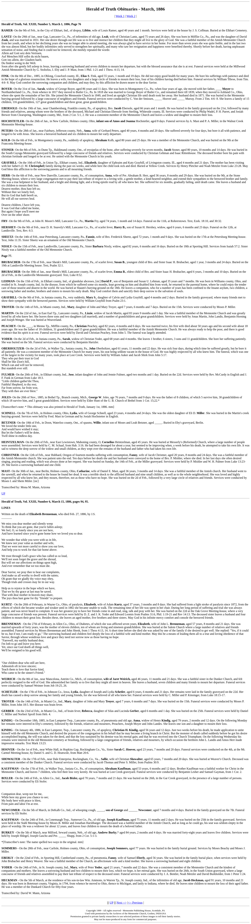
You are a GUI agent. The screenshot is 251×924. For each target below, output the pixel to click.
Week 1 (120, 16)
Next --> (121, 902)
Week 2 (130, 16)
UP (3, 493)
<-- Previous (135, 902)
